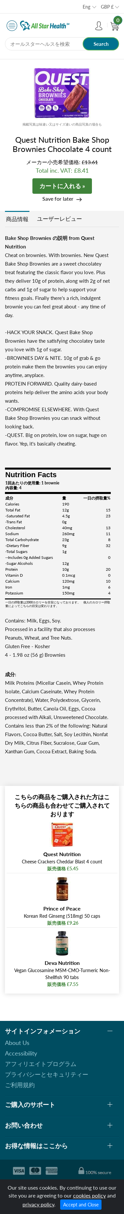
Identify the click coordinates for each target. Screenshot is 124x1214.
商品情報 (17, 219)
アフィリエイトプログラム (40, 1063)
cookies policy (89, 1195)
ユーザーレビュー (59, 218)
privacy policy (38, 1204)
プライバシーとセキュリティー (46, 1074)
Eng (86, 7)
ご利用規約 (20, 1084)
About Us (17, 1042)
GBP (107, 7)
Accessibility (21, 1053)
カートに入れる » (62, 185)
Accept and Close (81, 1204)
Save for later (57, 198)
